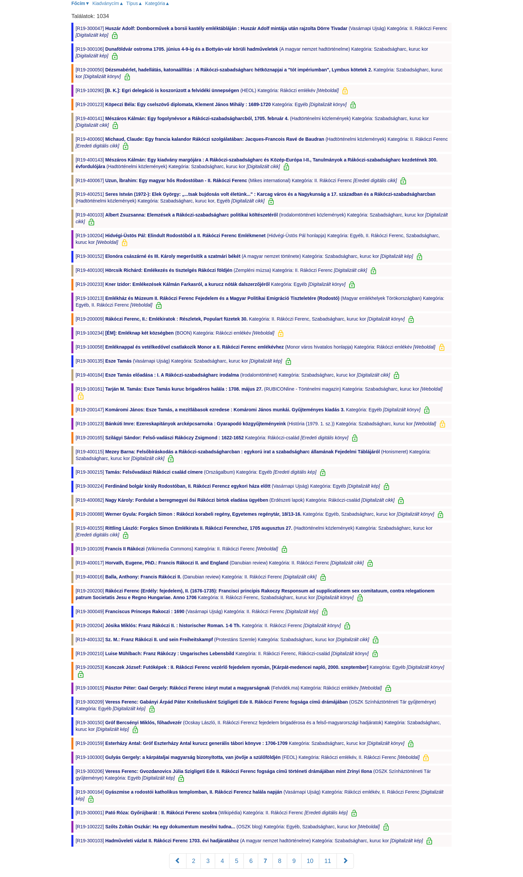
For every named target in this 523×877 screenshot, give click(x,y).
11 (328, 861)
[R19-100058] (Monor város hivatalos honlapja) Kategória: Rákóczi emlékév (256, 347)
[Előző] (177, 861)
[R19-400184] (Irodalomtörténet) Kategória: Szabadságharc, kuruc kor (234, 375)
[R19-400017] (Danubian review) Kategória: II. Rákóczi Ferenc (220, 562)
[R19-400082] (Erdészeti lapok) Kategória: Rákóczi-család (236, 500)
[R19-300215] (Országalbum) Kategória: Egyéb (197, 472)
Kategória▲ (157, 3)
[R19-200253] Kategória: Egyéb (260, 667)
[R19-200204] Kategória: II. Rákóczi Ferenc (209, 625)
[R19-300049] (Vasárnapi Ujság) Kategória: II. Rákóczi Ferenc (198, 611)
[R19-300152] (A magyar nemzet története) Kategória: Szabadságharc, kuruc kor (245, 256)
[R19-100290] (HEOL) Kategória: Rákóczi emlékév (208, 90)
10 (310, 861)
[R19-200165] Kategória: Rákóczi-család (213, 437)
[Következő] (345, 861)
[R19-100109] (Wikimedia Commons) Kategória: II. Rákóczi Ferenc (178, 548)
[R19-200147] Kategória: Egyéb (249, 409)
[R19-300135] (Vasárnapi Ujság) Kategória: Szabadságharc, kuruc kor (180, 361)
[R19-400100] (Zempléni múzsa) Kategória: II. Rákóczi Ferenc (222, 270)
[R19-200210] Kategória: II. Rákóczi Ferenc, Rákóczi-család (223, 653)
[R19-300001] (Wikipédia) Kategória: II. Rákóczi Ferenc (212, 812)
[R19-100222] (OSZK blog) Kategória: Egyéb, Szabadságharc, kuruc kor (228, 826)
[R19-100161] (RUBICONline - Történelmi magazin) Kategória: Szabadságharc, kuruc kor (259, 389)
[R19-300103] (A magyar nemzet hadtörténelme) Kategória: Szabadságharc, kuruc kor (250, 840)
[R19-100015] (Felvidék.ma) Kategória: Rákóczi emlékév (229, 688)
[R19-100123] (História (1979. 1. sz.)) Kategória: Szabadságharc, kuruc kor (256, 423)
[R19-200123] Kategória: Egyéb (212, 104)
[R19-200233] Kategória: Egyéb (211, 284)
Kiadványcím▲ (108, 3)
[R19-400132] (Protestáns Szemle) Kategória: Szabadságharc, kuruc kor (223, 639)
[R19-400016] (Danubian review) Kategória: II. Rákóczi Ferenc (197, 576)
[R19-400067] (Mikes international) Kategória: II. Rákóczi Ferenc (237, 180)
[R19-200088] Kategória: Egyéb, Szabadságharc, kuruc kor (256, 514)
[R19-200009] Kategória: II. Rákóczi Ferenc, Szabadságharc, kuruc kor (241, 319)
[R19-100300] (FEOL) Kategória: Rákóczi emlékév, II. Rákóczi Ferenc (248, 757)
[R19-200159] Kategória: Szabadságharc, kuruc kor (241, 743)
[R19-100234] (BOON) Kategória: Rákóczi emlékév (176, 333)
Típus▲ (134, 3)
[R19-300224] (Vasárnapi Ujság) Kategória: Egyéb (228, 486)
